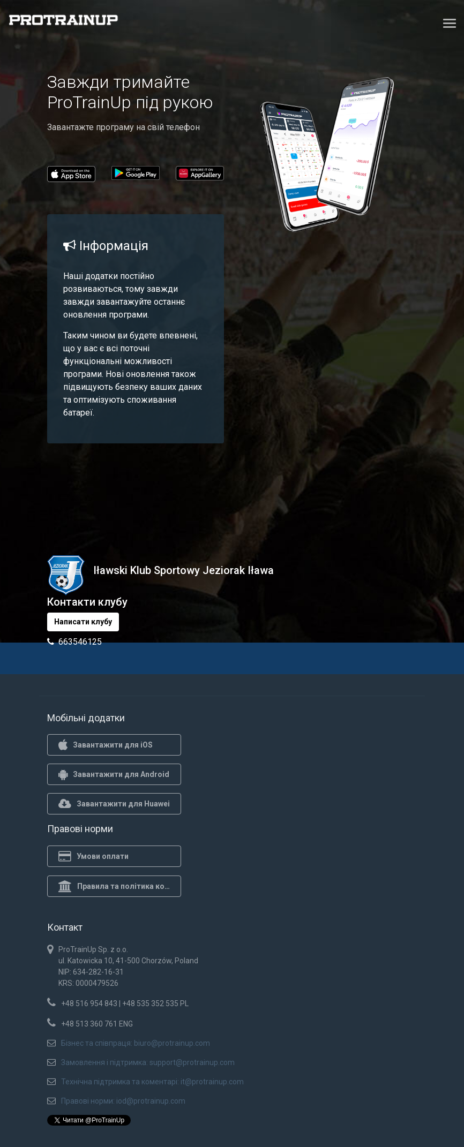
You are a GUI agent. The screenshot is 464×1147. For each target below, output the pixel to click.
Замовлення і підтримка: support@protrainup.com (148, 1062)
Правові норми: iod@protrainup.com (123, 1101)
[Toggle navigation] (449, 23)
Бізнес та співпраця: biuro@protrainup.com (135, 1043)
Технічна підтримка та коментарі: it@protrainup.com (152, 1081)
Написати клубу (83, 621)
